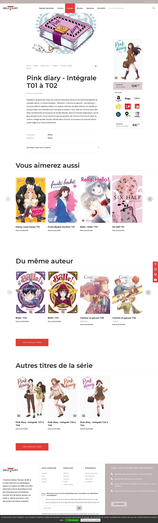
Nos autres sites (11, 1)
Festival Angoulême (91, 473)
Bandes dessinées (46, 8)
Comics (60, 8)
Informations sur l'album (63, 147)
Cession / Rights (68, 484)
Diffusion (66, 473)
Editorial (66, 476)
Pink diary (55, 65)
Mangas (70, 8)
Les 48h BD (88, 482)
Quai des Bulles (89, 476)
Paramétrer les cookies (90, 520)
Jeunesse (90, 8)
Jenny (50, 135)
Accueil (28, 65)
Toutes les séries (45, 65)
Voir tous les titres (32, 342)
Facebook (155, 264)
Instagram (155, 269)
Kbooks (80, 8)
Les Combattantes (116, 8)
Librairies (66, 479)
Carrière (44, 479)
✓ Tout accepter (72, 520)
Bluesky (155, 274)
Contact (44, 482)
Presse (65, 482)
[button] (150, 199)
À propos (44, 473)
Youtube (155, 279)
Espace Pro (150, 1)
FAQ (43, 476)
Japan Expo (88, 479)
